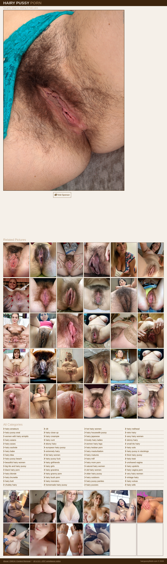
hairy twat (130, 459)
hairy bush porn (52, 477)
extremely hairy (52, 451)
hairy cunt (49, 440)
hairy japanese (92, 436)
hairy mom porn (92, 462)
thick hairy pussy (133, 455)
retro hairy (130, 432)
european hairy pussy (54, 447)
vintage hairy (132, 477)
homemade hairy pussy (55, 485)
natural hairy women (94, 466)
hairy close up (51, 432)
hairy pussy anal (11, 432)
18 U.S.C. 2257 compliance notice (47, 561)
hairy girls (49, 466)
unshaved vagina (133, 462)
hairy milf (89, 459)
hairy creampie (51, 436)
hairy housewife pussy (95, 432)
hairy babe (9, 451)
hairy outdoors (91, 477)
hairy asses (9, 444)
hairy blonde (9, 474)
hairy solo (130, 447)
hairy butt (8, 481)
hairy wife (130, 485)
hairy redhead (132, 429)
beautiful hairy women (14, 462)
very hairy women (134, 474)
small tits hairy (132, 444)
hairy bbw (8, 455)
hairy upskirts (132, 466)
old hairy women (92, 470)
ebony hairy (50, 444)
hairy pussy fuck (52, 459)
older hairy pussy (93, 474)
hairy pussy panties (94, 481)
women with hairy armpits (15, 436)
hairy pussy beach (12, 459)
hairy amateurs (11, 429)
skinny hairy (131, 440)
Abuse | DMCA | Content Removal (17, 561)
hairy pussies (91, 485)
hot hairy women (92, 429)
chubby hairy (10, 485)
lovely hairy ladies (93, 440)
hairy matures (91, 455)
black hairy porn (11, 470)
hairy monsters (51, 481)
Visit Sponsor (62, 195)
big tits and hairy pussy (14, 466)
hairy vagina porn (134, 470)
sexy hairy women (134, 436)
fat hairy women (52, 455)
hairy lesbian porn (93, 447)
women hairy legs (93, 444)
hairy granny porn (53, 474)
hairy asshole (10, 447)
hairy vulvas (131, 481)
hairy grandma (51, 470)
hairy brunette (10, 477)
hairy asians (9, 440)
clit (46, 429)
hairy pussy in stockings (137, 451)
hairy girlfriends (52, 462)
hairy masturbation (93, 451)
